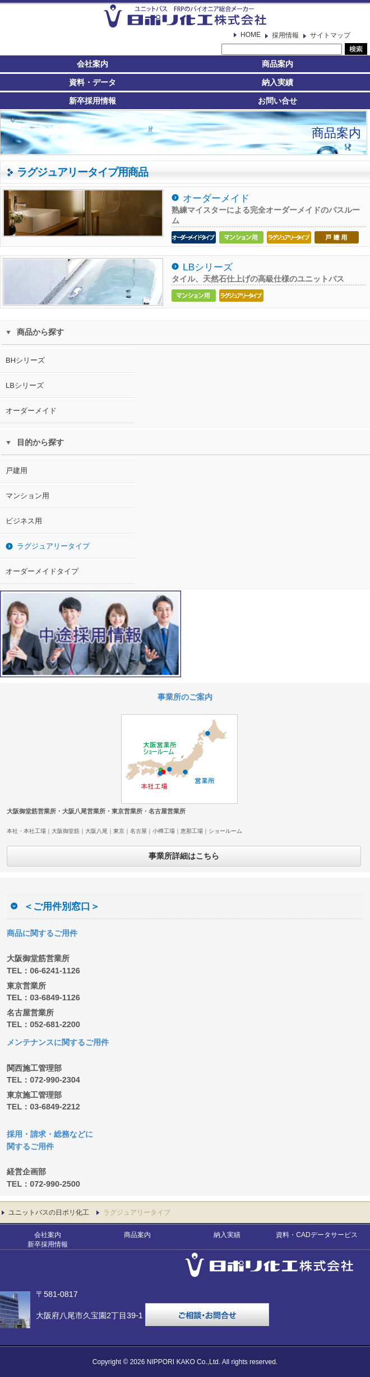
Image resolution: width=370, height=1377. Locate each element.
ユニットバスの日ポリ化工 (48, 1212)
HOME (250, 35)
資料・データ (92, 82)
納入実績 (277, 82)
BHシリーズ (25, 360)
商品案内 (277, 63)
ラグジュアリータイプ (53, 546)
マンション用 (27, 495)
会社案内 (92, 63)
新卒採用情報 (92, 100)
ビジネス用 (24, 521)
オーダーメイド (216, 198)
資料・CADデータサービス (316, 1235)
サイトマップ (330, 35)
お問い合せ (277, 100)
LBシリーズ (208, 267)
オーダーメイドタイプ (42, 571)
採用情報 (285, 35)
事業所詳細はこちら (184, 855)
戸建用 (16, 470)
